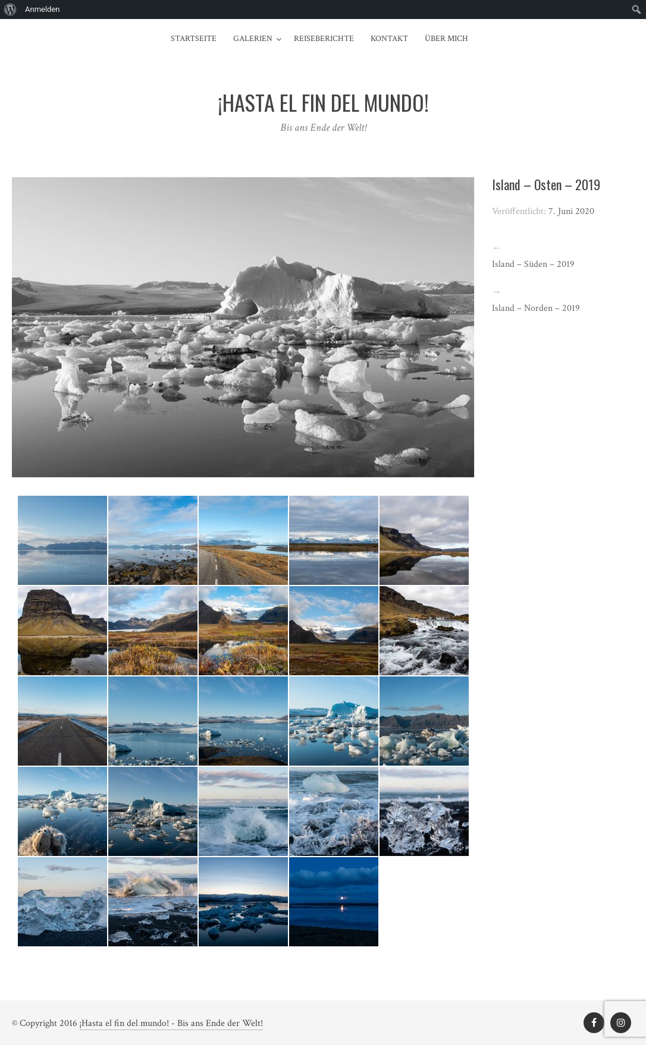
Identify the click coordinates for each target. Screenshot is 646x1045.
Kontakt (389, 38)
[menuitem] (10, 9)
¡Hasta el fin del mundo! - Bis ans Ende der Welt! (171, 1023)
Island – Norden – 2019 (536, 308)
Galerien (252, 38)
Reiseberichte (324, 38)
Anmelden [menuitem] (42, 9)
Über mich (446, 38)
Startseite (194, 38)
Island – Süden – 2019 (533, 264)
